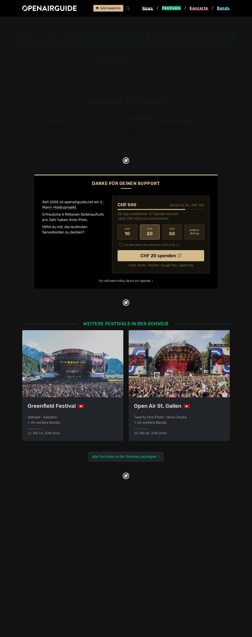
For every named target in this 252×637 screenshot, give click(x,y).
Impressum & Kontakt (40, 602)
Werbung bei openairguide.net (47, 591)
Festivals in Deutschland (42, 524)
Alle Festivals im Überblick (44, 556)
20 (149, 231)
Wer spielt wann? (42, 62)
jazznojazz (82, 22)
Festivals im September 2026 (46, 551)
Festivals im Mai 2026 (40, 535)
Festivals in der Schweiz (42, 519)
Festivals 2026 (34, 529)
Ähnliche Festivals (113, 62)
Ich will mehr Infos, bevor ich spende (124, 281)
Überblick (82, 58)
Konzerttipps (139, 513)
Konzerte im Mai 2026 (147, 535)
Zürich (161, 39)
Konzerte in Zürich (144, 519)
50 (172, 231)
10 (127, 231)
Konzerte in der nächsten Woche (156, 529)
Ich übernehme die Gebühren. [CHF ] (149, 245)
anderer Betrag (194, 232)
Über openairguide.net (41, 581)
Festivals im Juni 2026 (41, 540)
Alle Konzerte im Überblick (150, 556)
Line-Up (35, 58)
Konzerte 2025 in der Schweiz (154, 545)
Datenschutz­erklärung (41, 597)
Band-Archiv (157, 62)
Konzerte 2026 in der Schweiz (154, 551)
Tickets (80, 62)
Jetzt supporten (108, 8)
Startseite (23, 22)
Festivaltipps (33, 513)
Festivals (44, 22)
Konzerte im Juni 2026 (148, 540)
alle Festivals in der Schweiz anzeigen (124, 456)
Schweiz (62, 22)
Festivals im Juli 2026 (40, 545)
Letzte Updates (110, 58)
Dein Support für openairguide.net (51, 586)
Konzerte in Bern (142, 524)
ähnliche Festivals (111, 22)
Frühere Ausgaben (161, 58)
